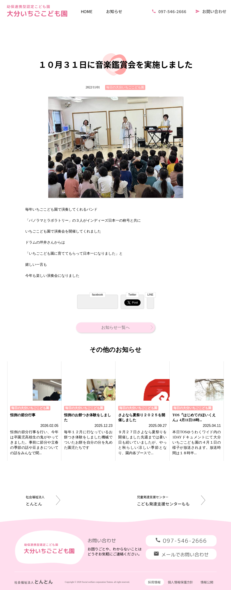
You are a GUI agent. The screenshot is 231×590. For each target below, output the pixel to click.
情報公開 (207, 582)
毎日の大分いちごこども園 (125, 87)
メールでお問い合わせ (181, 554)
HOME (86, 11)
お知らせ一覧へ (127, 327)
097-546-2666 (169, 11)
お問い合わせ (210, 11)
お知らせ (114, 11)
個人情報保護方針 (180, 582)
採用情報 (154, 582)
